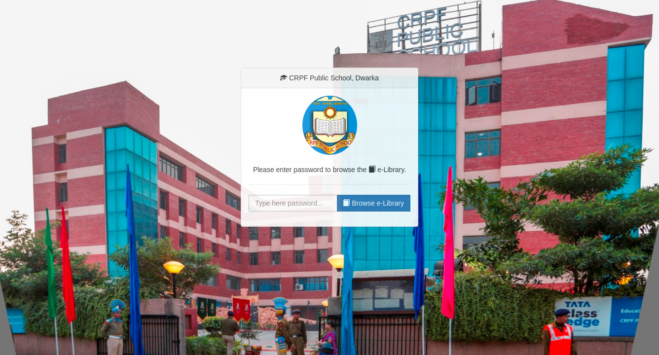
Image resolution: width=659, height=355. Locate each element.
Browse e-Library (373, 203)
